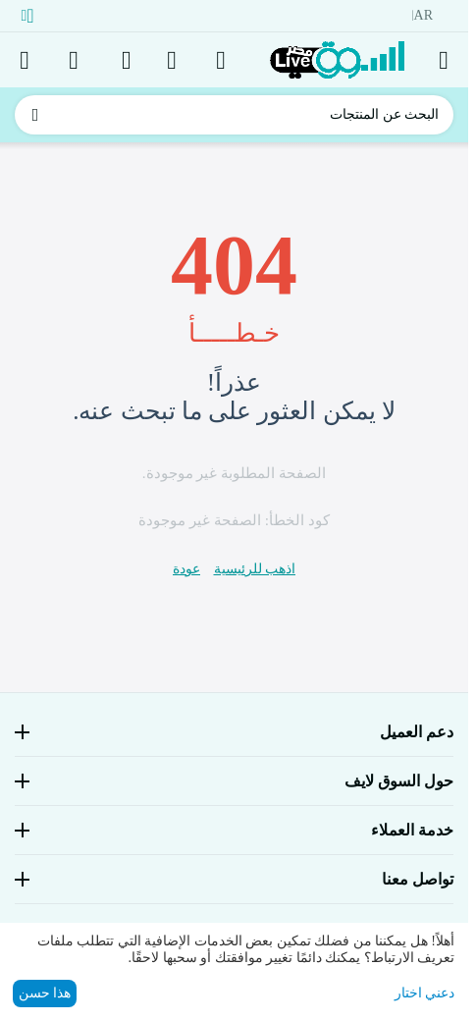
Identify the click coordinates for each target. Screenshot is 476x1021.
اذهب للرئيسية (255, 569)
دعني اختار (425, 993)
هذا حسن (45, 993)
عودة (186, 569)
